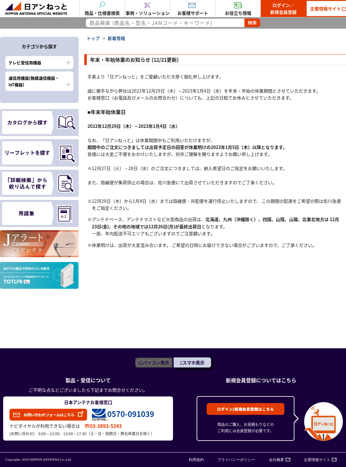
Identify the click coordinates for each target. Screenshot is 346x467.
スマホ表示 (193, 362)
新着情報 (116, 38)
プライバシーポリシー (236, 460)
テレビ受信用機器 (24, 62)
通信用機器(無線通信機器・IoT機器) (33, 81)
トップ (93, 38)
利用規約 (196, 460)
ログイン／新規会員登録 (283, 8)
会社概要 (276, 460)
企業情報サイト (317, 460)
